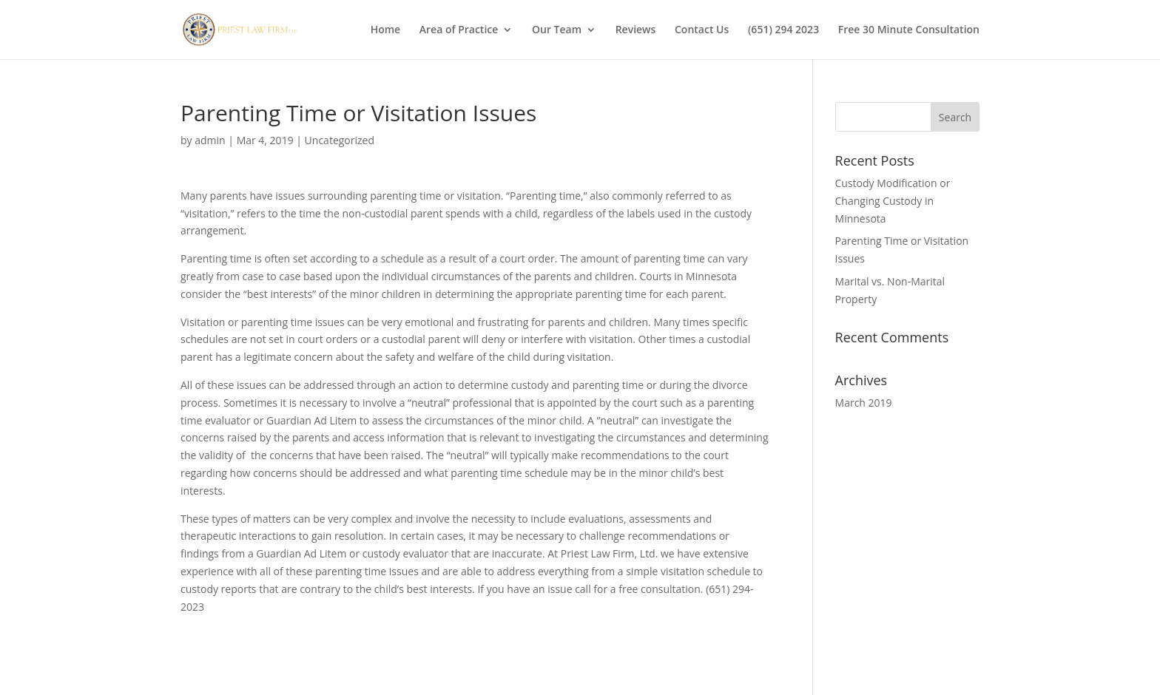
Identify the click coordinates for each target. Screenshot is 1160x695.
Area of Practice (459, 30)
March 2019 (863, 403)
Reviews (636, 30)
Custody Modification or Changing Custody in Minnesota (893, 201)
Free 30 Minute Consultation (908, 30)
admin (210, 140)
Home (386, 30)
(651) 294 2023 (783, 30)
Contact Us (702, 30)
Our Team (556, 30)
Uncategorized (339, 140)
